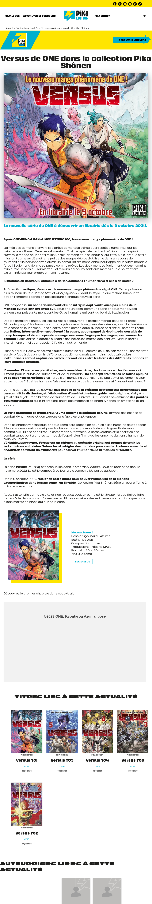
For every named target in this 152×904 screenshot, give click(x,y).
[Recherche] (144, 16)
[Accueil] (76, 16)
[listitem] (114, 3)
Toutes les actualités (27, 28)
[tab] (12, 15)
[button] (130, 40)
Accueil (9, 28)
